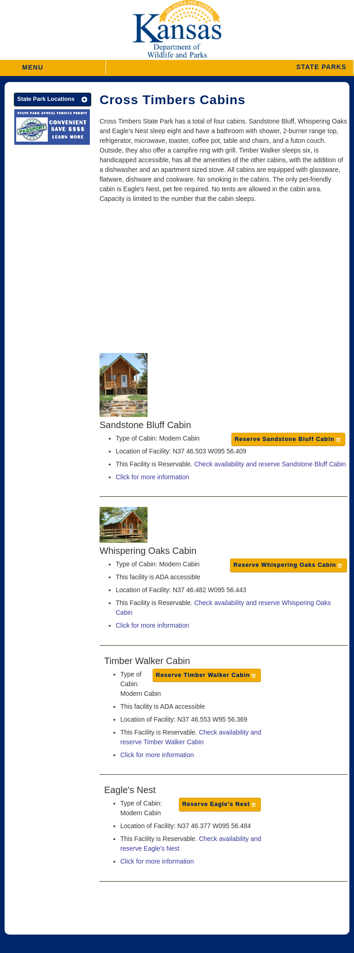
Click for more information (152, 477)
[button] (230, 67)
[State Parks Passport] (52, 128)
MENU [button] (32, 64)
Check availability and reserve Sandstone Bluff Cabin (270, 464)
